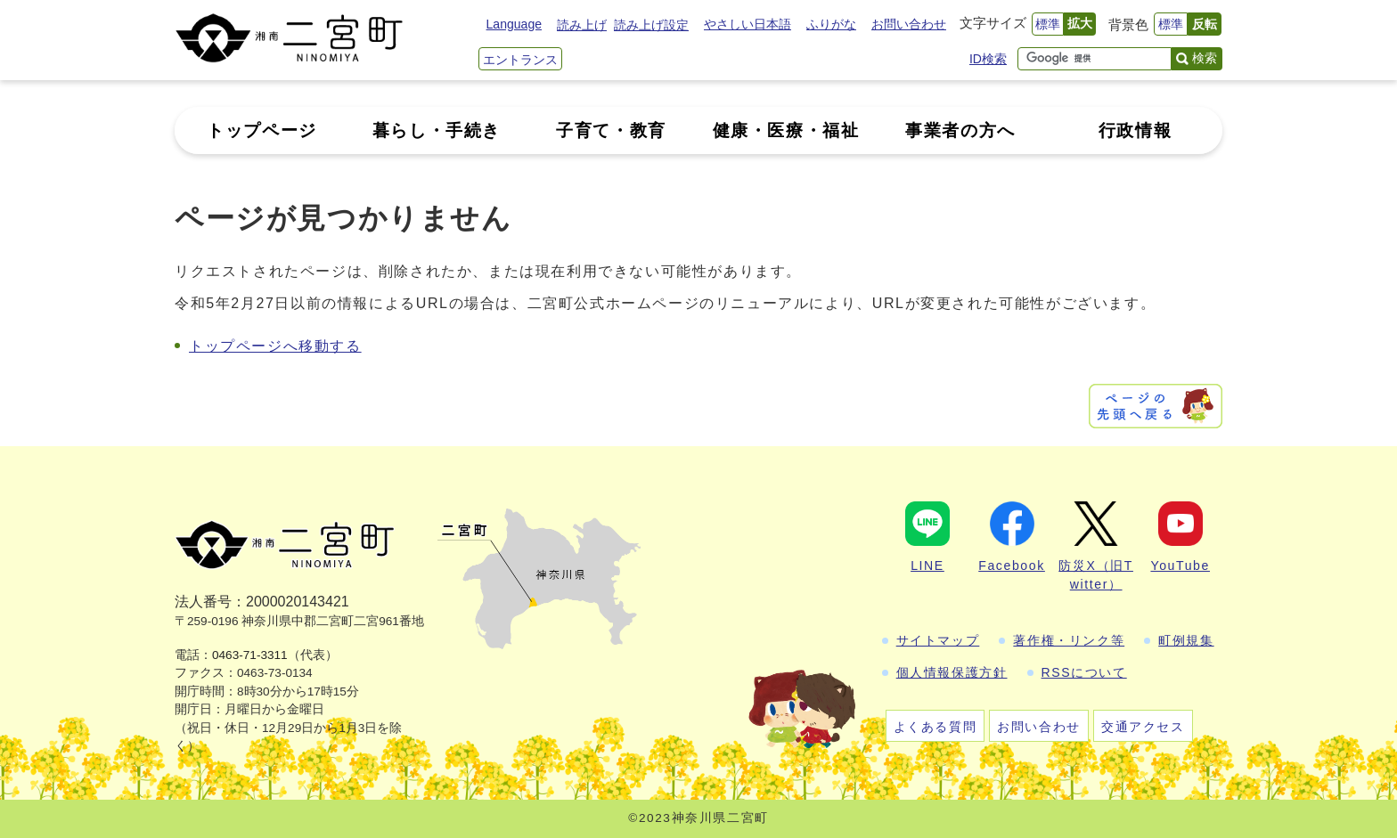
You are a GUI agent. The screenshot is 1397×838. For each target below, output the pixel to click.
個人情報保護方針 (952, 672)
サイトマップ (938, 640)
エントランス (520, 60)
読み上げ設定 (651, 25)
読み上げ (582, 25)
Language (514, 24)
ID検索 (988, 59)
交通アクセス (1143, 727)
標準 (1047, 24)
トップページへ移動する (275, 346)
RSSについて (1084, 672)
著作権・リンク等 (1068, 640)
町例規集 (1185, 640)
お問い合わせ (908, 24)
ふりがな (831, 24)
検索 (1204, 58)
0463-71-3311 (250, 655)
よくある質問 (935, 727)
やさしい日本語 (747, 24)
